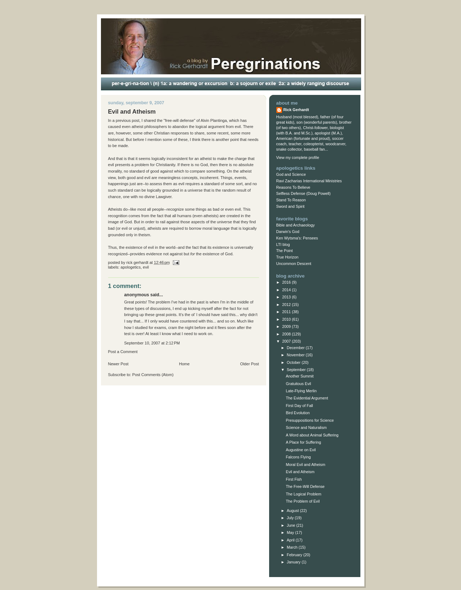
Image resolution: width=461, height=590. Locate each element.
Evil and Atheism (300, 472)
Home (184, 364)
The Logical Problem (303, 494)
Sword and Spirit (290, 206)
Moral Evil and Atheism (305, 464)
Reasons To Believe (293, 187)
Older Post (249, 364)
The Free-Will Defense (305, 486)
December (296, 348)
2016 (287, 282)
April (291, 540)
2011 (287, 312)
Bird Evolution (298, 413)
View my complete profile (297, 157)
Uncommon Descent (294, 263)
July (291, 518)
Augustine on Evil (300, 450)
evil (146, 267)
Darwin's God (287, 231)
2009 (287, 326)
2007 (287, 341)
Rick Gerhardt (296, 110)
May (291, 532)
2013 (287, 297)
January (294, 562)
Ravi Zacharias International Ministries (309, 181)
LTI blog (283, 244)
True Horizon (287, 257)
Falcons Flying (298, 457)
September (297, 369)
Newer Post (118, 364)
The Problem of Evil (302, 501)
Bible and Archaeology (295, 225)
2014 (287, 290)
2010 (287, 319)
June (291, 525)
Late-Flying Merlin (301, 391)
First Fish (293, 479)
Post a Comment (123, 351)
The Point (284, 250)
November (296, 355)
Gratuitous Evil (298, 383)
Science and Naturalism (306, 427)
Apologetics (131, 267)
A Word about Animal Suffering (312, 435)
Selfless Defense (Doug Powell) (303, 193)
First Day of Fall (299, 405)
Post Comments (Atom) (153, 374)
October (294, 362)
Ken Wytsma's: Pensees (297, 238)
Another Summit (299, 376)
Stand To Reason (291, 200)
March (293, 547)
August (293, 510)
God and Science (291, 174)
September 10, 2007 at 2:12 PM (152, 343)
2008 (287, 334)
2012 (287, 304)
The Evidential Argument (307, 398)
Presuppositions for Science (310, 420)
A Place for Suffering (303, 442)
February (295, 555)
